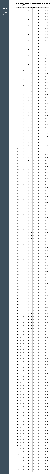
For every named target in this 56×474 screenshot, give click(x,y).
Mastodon (5, 10)
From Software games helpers (7, 14)
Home (6, 12)
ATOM (6, 16)
